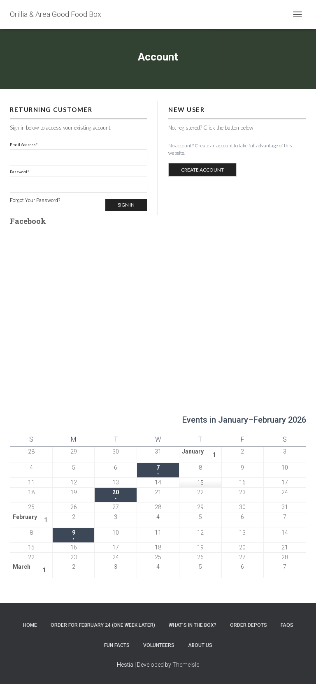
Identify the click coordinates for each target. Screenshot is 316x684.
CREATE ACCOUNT (202, 170)
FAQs (287, 625)
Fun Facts (117, 645)
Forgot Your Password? (35, 200)
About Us (200, 645)
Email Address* (24, 144)
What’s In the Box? (192, 625)
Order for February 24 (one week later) (103, 625)
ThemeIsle (185, 664)
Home (30, 625)
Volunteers (158, 645)
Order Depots (248, 625)
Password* (19, 172)
